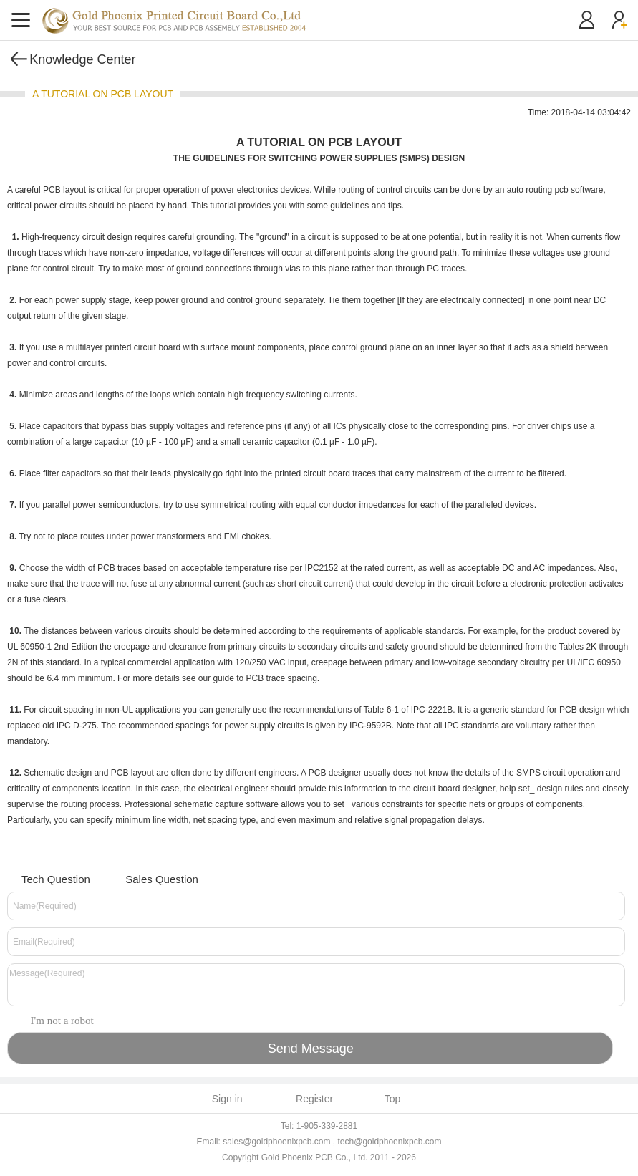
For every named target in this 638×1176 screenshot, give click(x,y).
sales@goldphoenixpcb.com (276, 1142)
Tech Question (47, 878)
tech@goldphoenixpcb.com (390, 1142)
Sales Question (152, 878)
